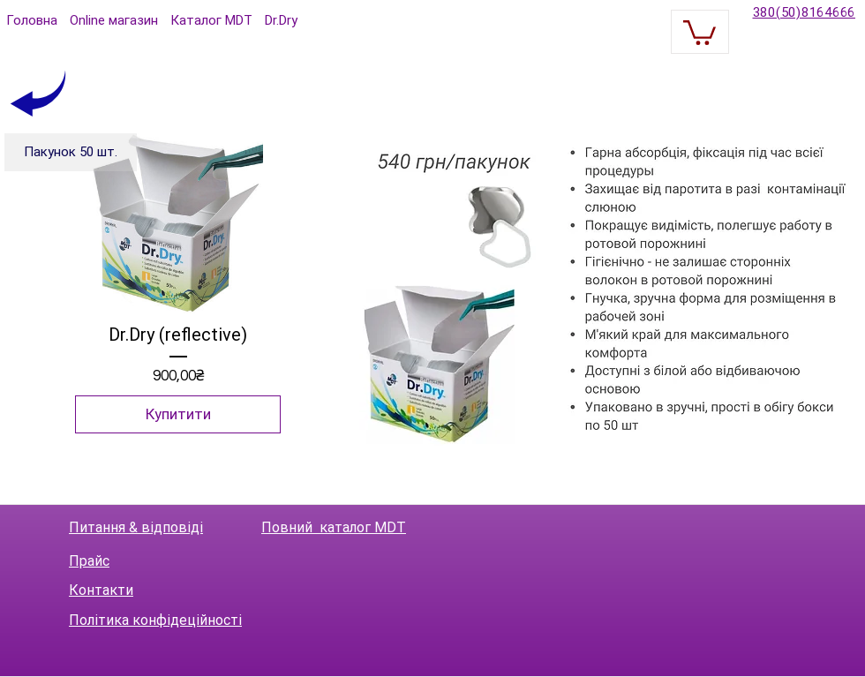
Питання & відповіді (136, 527)
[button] (699, 31)
